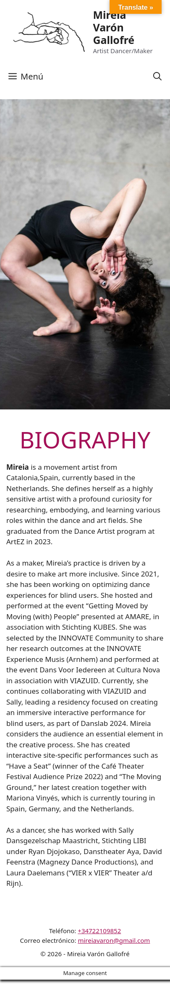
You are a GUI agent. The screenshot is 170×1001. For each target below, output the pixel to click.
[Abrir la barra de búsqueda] (157, 76)
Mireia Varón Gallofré (113, 27)
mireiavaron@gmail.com (114, 940)
